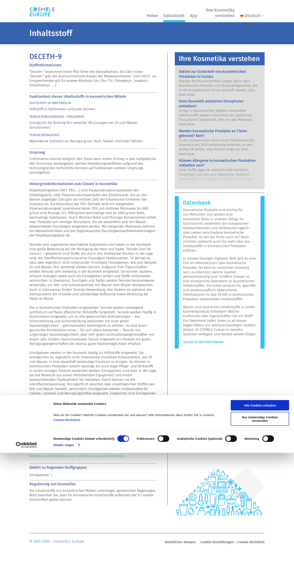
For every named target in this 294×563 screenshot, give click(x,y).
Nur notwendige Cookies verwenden (260, 529)
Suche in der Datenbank (203, 342)
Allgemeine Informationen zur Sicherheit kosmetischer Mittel (77, 456)
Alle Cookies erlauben (260, 515)
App (194, 15)
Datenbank (174, 15)
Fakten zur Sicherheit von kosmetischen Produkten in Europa (212, 74)
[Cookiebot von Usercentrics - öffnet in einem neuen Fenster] (26, 555)
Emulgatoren (39, 475)
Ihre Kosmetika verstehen (220, 13)
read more (187, 94)
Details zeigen (63, 555)
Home (152, 15)
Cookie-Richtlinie (66, 530)
